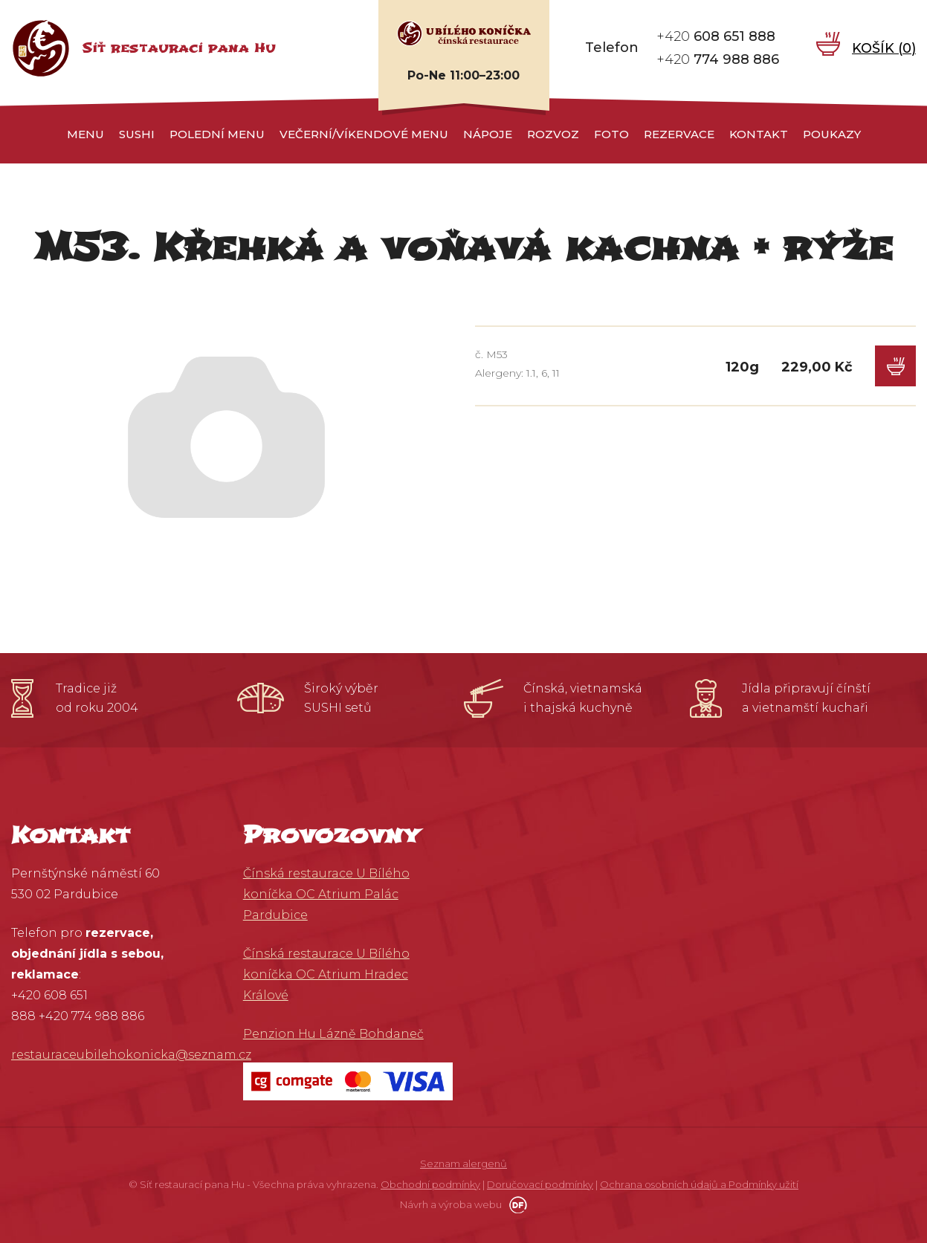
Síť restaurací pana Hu (179, 47)
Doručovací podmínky (540, 1184)
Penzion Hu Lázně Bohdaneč (333, 1034)
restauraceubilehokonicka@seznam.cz (131, 1055)
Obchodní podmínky (430, 1184)
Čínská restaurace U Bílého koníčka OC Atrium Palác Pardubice (326, 894)
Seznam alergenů (463, 1163)
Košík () (884, 47)
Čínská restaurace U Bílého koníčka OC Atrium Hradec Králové (326, 974)
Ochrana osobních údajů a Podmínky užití (699, 1184)
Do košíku (895, 365)
